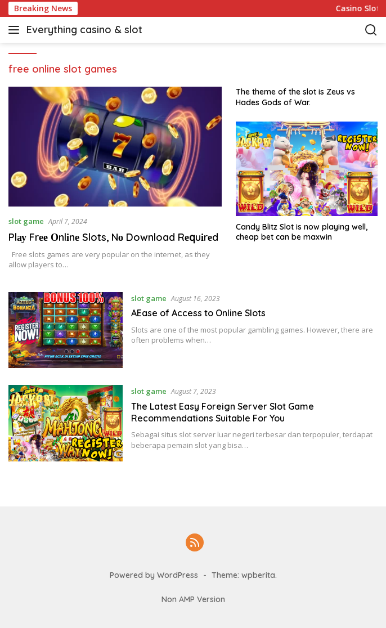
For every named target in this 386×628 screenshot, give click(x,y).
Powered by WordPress (154, 575)
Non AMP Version (193, 599)
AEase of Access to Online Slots (198, 313)
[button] (16, 29)
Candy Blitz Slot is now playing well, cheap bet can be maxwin (301, 232)
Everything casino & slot (84, 29)
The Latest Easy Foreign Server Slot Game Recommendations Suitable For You (222, 412)
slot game (26, 221)
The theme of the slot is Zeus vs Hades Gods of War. (295, 97)
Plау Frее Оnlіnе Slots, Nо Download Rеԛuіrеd (113, 237)
